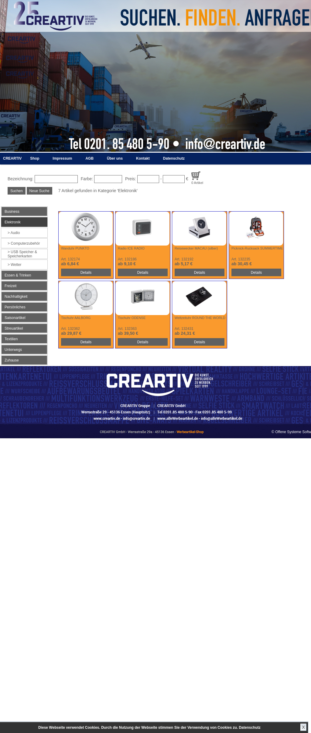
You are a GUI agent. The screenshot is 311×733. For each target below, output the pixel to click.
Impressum (62, 158)
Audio (15, 233)
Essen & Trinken (18, 275)
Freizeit (10, 286)
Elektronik (13, 222)
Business (12, 211)
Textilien (11, 339)
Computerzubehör (25, 243)
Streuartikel (14, 328)
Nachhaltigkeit (16, 296)
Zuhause (12, 360)
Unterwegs (13, 350)
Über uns (115, 158)
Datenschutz (249, 727)
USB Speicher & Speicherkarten (22, 254)
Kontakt (143, 158)
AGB (89, 158)
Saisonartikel (15, 318)
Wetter (16, 265)
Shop (34, 158)
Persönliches (15, 307)
